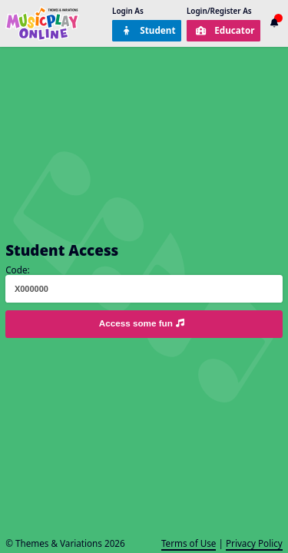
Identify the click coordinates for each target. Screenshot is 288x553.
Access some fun (143, 323)
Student (148, 30)
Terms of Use (189, 543)
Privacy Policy (254, 543)
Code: (17, 269)
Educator (225, 30)
